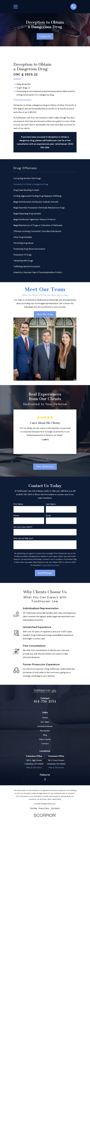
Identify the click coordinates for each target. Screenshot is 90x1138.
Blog (45, 735)
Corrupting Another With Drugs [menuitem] (27, 178)
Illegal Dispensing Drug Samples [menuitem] (27, 213)
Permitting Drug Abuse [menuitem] (23, 243)
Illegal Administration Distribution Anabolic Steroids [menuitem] (35, 202)
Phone (16, 515)
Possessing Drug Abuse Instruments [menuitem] (29, 249)
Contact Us (45, 36)
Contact (45, 743)
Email (48, 515)
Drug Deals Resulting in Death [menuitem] (26, 190)
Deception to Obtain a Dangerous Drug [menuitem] (30, 184)
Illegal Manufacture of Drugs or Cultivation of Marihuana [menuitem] (37, 225)
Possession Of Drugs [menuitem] (22, 254)
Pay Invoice (45, 730)
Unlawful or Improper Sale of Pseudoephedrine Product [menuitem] (37, 272)
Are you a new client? (22, 527)
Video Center (45, 739)
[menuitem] (33, 808)
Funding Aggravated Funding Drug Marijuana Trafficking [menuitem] (37, 196)
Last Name (51, 504)
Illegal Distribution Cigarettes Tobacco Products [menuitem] (34, 219)
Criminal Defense (45, 726)
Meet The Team (45, 314)
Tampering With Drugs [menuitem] (23, 260)
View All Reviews (45, 466)
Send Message (45, 573)
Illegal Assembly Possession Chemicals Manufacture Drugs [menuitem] (39, 207)
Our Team (45, 722)
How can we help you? (23, 538)
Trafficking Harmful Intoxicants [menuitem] (26, 266)
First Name (18, 504)
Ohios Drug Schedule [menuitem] (22, 237)
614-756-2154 (45, 701)
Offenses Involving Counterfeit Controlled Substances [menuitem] (37, 231)
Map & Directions (34, 767)
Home (45, 717)
